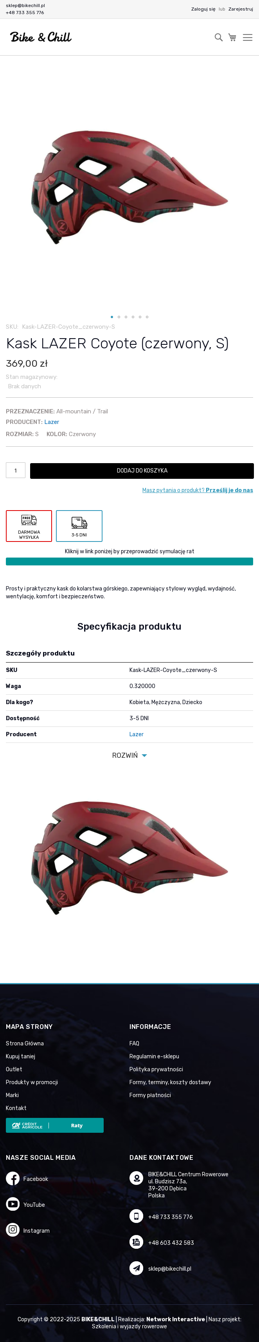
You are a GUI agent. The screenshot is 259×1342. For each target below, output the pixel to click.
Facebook (35, 1179)
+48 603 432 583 (171, 1243)
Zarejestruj (240, 9)
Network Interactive (175, 1319)
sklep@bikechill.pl (25, 5)
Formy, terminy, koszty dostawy (170, 1082)
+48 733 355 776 (25, 12)
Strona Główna (25, 1043)
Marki (12, 1095)
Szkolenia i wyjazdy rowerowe (129, 1326)
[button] (111, 317)
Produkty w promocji (32, 1082)
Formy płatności (150, 1095)
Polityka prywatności (156, 1069)
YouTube (34, 1205)
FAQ (134, 1043)
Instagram (36, 1231)
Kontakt (16, 1108)
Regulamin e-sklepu (154, 1056)
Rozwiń (125, 755)
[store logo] (41, 37)
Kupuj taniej (20, 1056)
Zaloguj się (204, 9)
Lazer (51, 422)
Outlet (14, 1069)
